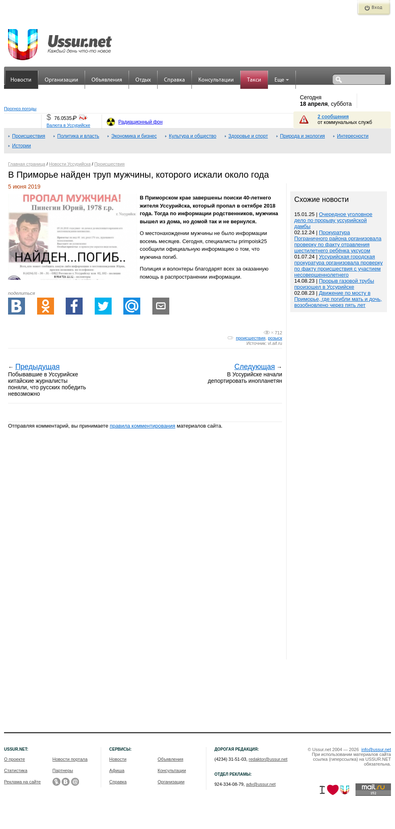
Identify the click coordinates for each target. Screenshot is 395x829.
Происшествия (28, 136)
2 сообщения (333, 117)
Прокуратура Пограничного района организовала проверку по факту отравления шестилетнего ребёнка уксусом (337, 241)
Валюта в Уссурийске (68, 125)
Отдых (143, 80)
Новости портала (69, 759)
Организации (61, 80)
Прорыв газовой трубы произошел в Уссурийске (334, 284)
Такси (254, 80)
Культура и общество (192, 136)
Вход (377, 7)
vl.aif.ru (275, 343)
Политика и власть (78, 136)
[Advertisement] (338, 486)
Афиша (117, 770)
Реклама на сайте (22, 781)
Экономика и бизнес (134, 136)
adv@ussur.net (261, 784)
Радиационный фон (140, 122)
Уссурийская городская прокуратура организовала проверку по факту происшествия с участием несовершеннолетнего (338, 266)
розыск (275, 338)
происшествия (250, 338)
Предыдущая (37, 367)
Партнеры (62, 770)
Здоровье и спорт (248, 136)
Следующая (254, 367)
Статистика (15, 770)
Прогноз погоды (20, 108)
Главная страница (26, 164)
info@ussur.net (376, 749)
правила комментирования (142, 426)
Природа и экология (302, 136)
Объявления (106, 80)
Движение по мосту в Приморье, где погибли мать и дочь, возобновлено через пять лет (338, 299)
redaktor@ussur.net (268, 759)
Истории (21, 146)
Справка (174, 80)
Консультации (216, 80)
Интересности (352, 136)
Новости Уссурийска (70, 164)
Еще (281, 80)
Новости (20, 80)
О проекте (14, 759)
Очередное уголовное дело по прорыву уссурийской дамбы (333, 220)
